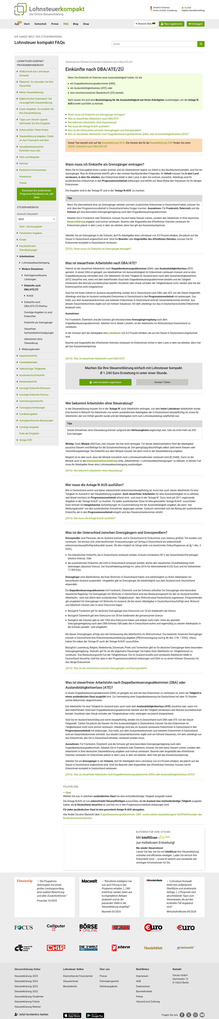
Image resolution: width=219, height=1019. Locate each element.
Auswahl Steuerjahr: (27, 214)
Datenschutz (143, 986)
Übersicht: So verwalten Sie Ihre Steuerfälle (36, 83)
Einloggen (196, 23)
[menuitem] (145, 23)
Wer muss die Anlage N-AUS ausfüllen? (89, 126)
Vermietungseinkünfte (31, 401)
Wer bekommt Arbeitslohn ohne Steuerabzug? (92, 122)
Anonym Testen (162, 382)
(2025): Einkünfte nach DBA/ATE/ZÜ (87, 146)
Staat (68, 792)
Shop (86, 23)
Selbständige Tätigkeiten (32, 368)
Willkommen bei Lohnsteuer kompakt (34, 73)
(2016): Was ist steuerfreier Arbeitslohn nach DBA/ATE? (95, 358)
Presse (22, 183)
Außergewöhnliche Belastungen (36, 420)
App (16, 23)
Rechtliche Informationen (32, 170)
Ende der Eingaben (29, 433)
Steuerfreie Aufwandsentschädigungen (39, 330)
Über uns (105, 969)
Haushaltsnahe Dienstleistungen (28, 248)
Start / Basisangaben (30, 226)
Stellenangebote (108, 986)
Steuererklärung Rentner (27, 1006)
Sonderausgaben (28, 414)
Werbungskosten (31, 349)
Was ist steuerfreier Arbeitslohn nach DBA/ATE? (93, 118)
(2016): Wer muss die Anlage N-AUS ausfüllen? (90, 518)
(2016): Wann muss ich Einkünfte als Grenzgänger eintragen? (98, 248)
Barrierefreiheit (144, 991)
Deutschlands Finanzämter (78, 976)
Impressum (25, 176)
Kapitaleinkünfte (28, 355)
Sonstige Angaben (29, 427)
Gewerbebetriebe (28, 362)
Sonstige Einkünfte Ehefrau (34, 394)
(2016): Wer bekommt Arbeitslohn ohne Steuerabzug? (94, 470)
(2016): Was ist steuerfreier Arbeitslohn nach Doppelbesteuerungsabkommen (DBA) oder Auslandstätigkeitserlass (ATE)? (130, 774)
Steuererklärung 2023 (26, 986)
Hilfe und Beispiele (29, 157)
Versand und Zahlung (148, 1001)
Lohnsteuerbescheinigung (35, 262)
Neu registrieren (171, 23)
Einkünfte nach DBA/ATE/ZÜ (117, 62)
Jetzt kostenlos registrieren (105, 382)
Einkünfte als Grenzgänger (38, 322)
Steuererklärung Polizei (27, 1001)
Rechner (23, 163)
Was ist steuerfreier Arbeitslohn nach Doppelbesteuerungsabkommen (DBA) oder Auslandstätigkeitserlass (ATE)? (128, 134)
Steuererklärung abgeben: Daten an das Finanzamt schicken (36, 138)
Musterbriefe (70, 986)
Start (27, 23)
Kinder (22, 239)
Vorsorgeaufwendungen (32, 407)
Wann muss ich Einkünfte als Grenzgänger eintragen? (96, 114)
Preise (55, 23)
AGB (138, 981)
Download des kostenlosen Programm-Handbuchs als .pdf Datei (36, 194)
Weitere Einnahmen (90, 62)
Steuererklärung (76, 221)
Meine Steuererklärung (31, 92)
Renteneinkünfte (28, 381)
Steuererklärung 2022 (26, 991)
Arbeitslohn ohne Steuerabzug (33, 341)
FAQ (66, 23)
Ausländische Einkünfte (32, 375)
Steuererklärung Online (27, 969)
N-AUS (30, 295)
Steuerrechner (70, 981)
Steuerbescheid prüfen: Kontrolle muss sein (31, 148)
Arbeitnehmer (72, 62)
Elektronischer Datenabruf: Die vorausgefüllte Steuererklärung (35, 100)
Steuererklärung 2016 (113, 142)
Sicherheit (40, 23)
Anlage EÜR (25, 440)
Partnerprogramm (109, 981)
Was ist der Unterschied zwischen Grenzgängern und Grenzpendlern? (104, 130)
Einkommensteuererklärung (102, 460)
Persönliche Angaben (30, 233)
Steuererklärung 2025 (161, 142)
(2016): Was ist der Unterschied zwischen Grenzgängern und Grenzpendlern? (106, 668)
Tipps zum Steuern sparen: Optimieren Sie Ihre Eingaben (34, 121)
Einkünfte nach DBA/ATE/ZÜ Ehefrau (35, 304)
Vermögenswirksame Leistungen (35, 277)
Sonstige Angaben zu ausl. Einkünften (38, 314)
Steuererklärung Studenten (28, 996)
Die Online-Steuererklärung (46, 14)
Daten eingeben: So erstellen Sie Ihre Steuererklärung (36, 111)
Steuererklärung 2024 (26, 981)
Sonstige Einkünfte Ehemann (34, 388)
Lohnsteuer (114, 333)
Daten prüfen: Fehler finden (33, 129)
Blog (75, 23)
